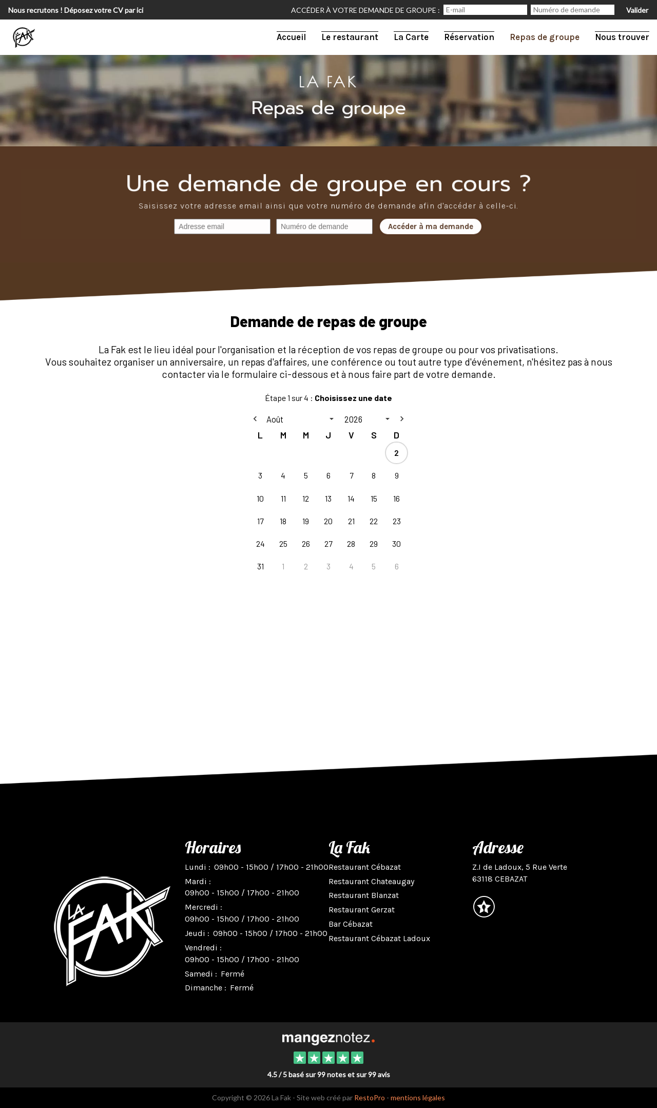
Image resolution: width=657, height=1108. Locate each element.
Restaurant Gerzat (361, 909)
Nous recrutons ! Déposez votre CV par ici (75, 10)
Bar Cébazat (350, 924)
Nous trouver (622, 37)
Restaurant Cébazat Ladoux (379, 938)
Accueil (291, 37)
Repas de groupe (544, 37)
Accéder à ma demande (430, 227)
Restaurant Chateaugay (371, 881)
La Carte (411, 37)
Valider (637, 10)
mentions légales (418, 1097)
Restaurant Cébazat (364, 867)
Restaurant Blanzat (363, 895)
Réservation (469, 37)
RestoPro (369, 1097)
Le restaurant (349, 37)
